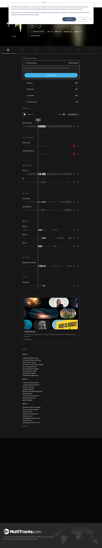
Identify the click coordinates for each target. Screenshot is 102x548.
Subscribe (51, 75)
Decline (84, 19)
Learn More (27, 70)
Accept (69, 19)
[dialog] (51, 13)
